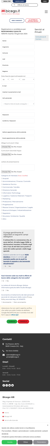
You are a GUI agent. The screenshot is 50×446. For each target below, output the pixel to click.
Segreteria (6, 213)
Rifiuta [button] (25, 442)
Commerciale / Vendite (11, 187)
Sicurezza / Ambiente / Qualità (14, 216)
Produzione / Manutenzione (13, 201)
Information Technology (11, 193)
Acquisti (6, 178)
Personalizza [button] (41, 442)
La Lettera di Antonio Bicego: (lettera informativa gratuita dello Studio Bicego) (16, 286)
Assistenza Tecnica (9, 184)
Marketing (6, 199)
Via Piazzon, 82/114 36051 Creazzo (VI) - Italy (14, 345)
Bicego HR (7, 416)
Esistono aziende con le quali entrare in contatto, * (16, 259)
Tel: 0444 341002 (12, 351)
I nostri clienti (19, 1)
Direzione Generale (10, 190)
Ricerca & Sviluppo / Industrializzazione (17, 210)
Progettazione (8, 204)
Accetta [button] (9, 442)
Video (45, 1)
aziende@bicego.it (13, 355)
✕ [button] (47, 425)
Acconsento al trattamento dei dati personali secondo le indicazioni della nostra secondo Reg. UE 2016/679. (17, 297)
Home (6, 413)
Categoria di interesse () (14, 175)
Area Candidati (17, 20)
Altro (4, 219)
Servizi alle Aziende (10, 420)
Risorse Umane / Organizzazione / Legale (18, 207)
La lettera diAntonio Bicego (33, 20)
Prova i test (7, 1)
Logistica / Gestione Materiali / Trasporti (17, 196)
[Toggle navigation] (46, 12)
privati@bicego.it (12, 357)
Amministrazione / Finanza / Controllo (16, 181)
